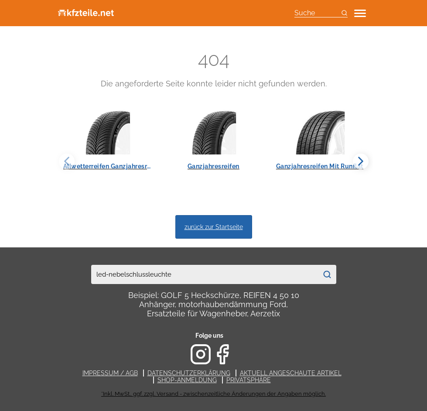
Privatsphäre (248, 380)
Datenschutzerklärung (188, 373)
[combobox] (204, 274)
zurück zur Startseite (213, 226)
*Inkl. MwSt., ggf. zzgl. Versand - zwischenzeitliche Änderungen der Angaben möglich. (213, 393)
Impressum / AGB (110, 373)
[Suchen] (327, 274)
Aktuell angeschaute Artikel (291, 373)
